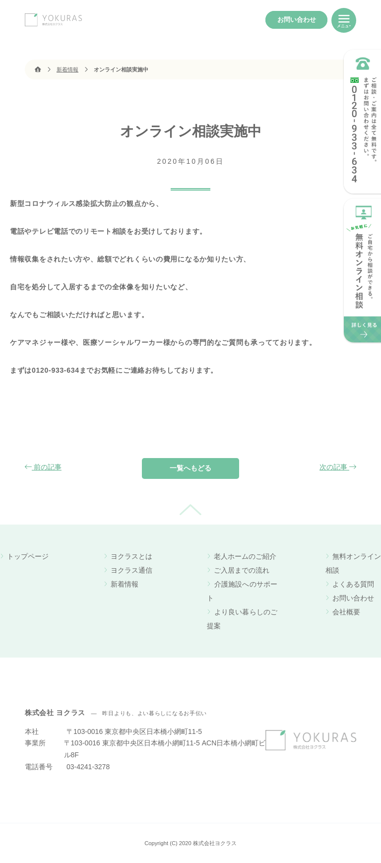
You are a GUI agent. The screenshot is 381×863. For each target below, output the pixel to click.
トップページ (28, 556)
